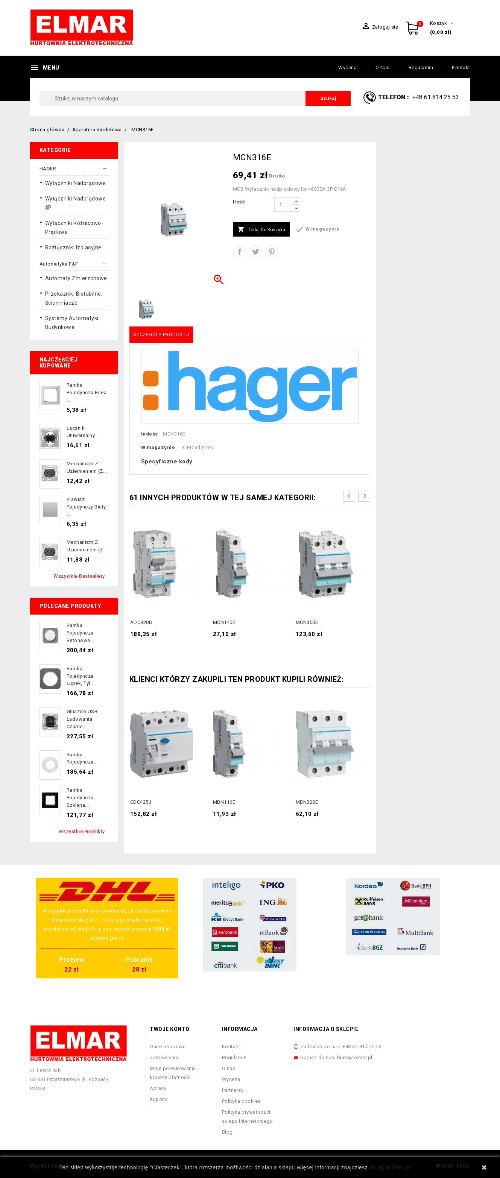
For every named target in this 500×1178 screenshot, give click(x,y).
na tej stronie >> (389, 1167)
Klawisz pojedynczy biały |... (86, 506)
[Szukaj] (195, 98)
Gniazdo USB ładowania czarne (82, 719)
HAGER (48, 169)
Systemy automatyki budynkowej (72, 322)
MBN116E (224, 802)
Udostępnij (239, 252)
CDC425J (141, 802)
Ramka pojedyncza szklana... (80, 797)
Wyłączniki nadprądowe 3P (75, 203)
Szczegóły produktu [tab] (161, 334)
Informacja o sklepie (325, 1029)
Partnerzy (233, 1090)
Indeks (149, 434)
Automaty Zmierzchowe (76, 278)
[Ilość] (283, 204)
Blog (227, 1132)
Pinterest (271, 252)
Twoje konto (170, 1029)
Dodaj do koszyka (261, 230)
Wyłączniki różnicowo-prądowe (74, 227)
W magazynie (158, 447)
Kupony (158, 1099)
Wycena (347, 67)
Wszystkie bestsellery (79, 576)
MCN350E (307, 622)
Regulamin (421, 67)
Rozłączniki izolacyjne (73, 247)
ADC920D (141, 622)
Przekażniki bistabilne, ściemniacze (74, 298)
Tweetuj (255, 252)
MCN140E (224, 622)
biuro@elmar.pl (354, 1057)
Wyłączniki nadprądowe (75, 183)
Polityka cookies (241, 1101)
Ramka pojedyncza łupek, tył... (81, 676)
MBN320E (307, 802)
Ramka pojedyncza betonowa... (80, 632)
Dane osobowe (167, 1046)
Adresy (158, 1088)
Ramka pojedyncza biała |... (87, 392)
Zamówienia (164, 1057)
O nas (382, 67)
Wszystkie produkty (82, 831)
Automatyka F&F (59, 264)
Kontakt (461, 67)
